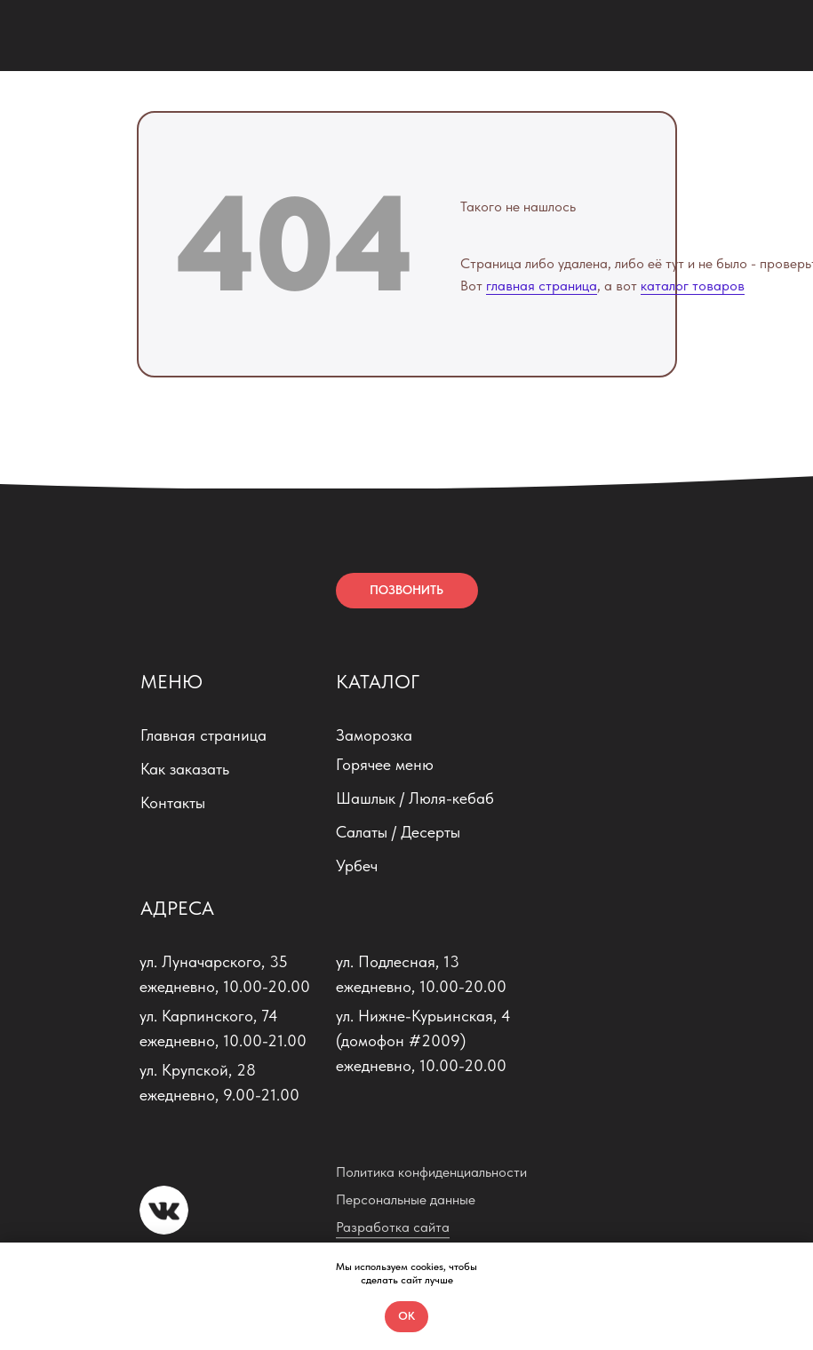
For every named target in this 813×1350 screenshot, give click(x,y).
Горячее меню (385, 764)
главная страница (541, 285)
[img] (44, 35)
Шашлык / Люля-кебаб (415, 798)
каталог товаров (693, 285)
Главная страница (203, 735)
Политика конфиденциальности (431, 1171)
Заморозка (374, 735)
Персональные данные (405, 1199)
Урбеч (357, 865)
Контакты (172, 802)
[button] (407, 590)
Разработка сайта (393, 1227)
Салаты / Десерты (398, 831)
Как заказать (184, 768)
